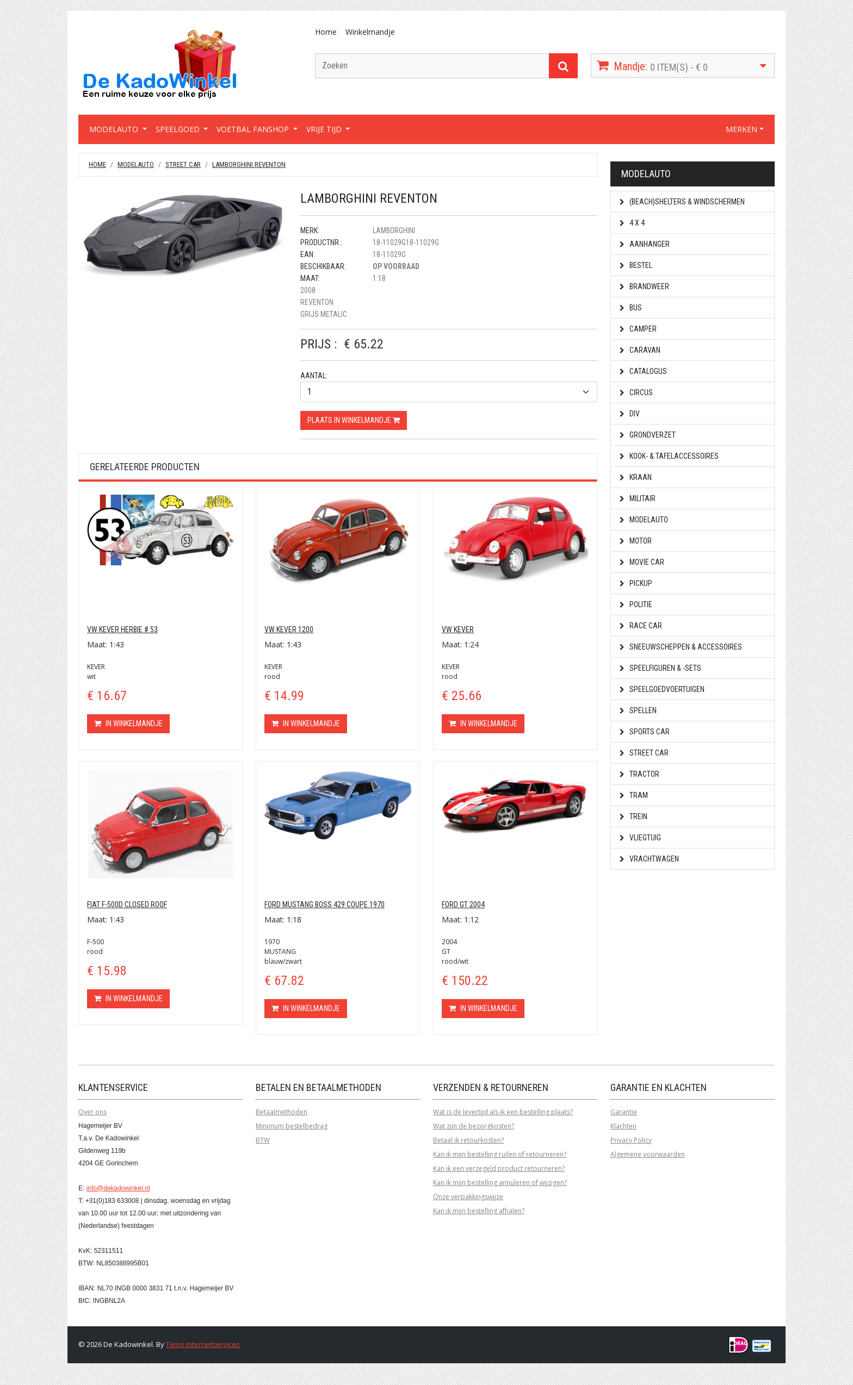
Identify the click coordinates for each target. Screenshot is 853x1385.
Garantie (623, 1111)
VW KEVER (458, 629)
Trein (633, 816)
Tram (634, 795)
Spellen (638, 710)
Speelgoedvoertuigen (662, 689)
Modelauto (136, 164)
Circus (636, 392)
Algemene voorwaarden (647, 1154)
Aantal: (313, 375)
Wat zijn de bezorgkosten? (473, 1126)
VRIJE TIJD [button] (325, 129)
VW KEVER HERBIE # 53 (122, 629)
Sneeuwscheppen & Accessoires (681, 646)
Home (326, 32)
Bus (631, 307)
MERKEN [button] (741, 129)
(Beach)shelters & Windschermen (682, 201)
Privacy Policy (631, 1140)
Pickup (636, 583)
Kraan (636, 477)
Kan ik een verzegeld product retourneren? (499, 1168)
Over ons (92, 1111)
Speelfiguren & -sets (660, 668)
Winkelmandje (370, 32)
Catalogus (643, 371)
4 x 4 (632, 223)
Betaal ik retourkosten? (468, 1140)
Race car (641, 625)
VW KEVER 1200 (288, 629)
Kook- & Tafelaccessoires (669, 456)
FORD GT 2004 (463, 904)
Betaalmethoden (281, 1111)
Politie (636, 604)
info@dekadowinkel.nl (118, 1188)
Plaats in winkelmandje (353, 420)
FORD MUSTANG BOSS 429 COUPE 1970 (324, 904)
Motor (636, 540)
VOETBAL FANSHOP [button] (254, 129)
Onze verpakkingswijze (468, 1196)
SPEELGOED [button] (179, 129)
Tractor (639, 774)
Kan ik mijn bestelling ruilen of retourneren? (499, 1154)
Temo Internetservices (203, 1344)
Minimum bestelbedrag (291, 1126)
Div (630, 413)
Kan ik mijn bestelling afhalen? (478, 1210)
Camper (638, 329)
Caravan (640, 350)
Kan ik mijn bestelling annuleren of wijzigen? (500, 1182)
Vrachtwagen (649, 858)
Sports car (645, 731)
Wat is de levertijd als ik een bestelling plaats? (503, 1111)
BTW (263, 1140)
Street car (183, 164)
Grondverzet (648, 435)
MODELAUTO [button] (114, 129)
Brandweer (644, 286)
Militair (638, 498)
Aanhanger (645, 244)
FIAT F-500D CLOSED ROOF (127, 904)
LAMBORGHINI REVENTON (249, 164)
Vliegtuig (640, 837)
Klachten (623, 1126)
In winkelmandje (128, 723)
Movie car (642, 562)
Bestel (636, 265)
